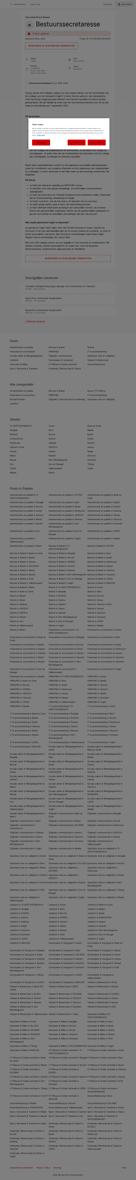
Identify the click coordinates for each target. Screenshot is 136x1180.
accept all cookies (96, 142)
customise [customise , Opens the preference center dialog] (41, 142)
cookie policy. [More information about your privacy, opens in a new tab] (41, 135)
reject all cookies (76, 142)
